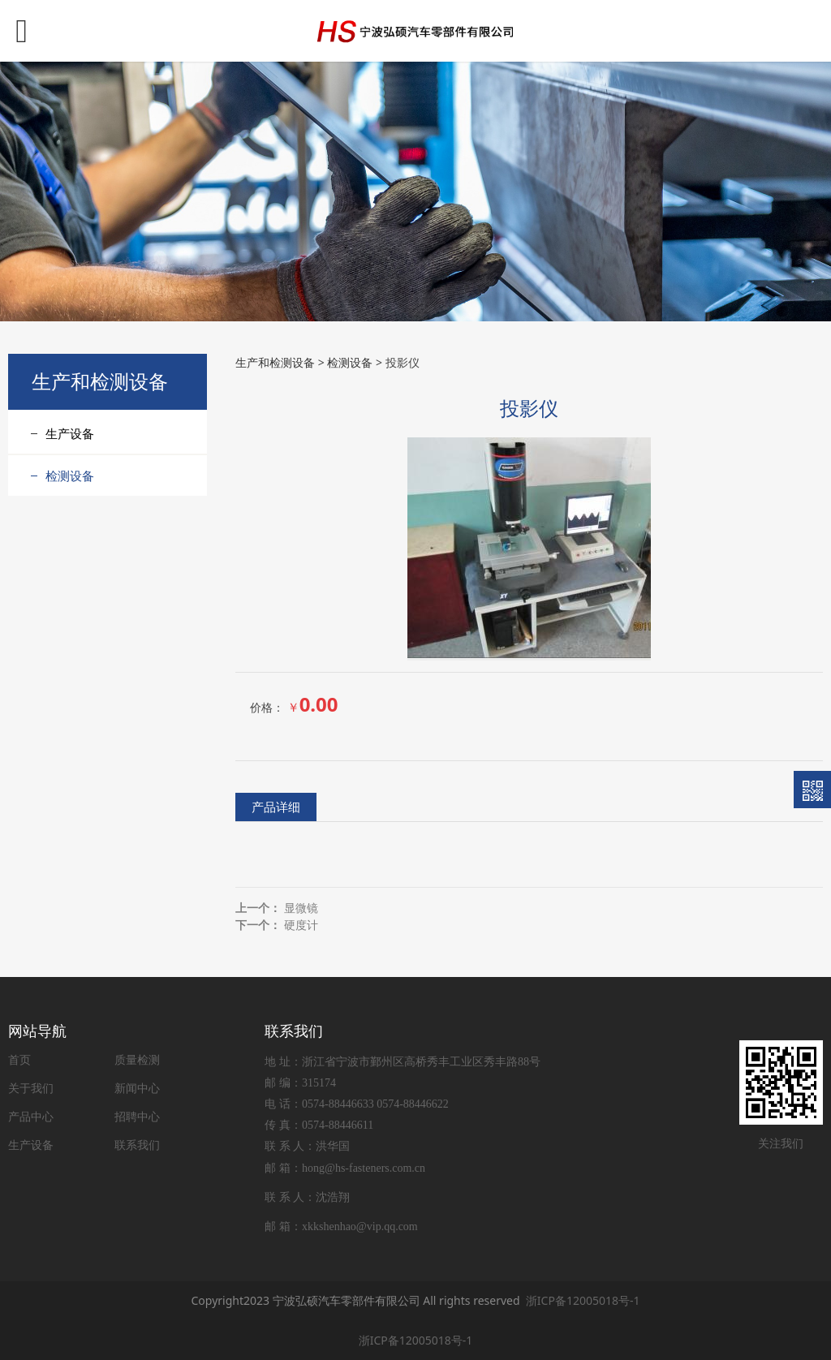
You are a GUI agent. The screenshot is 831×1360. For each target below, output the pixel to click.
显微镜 (301, 907)
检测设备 (69, 475)
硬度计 (301, 924)
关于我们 (31, 1087)
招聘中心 (137, 1116)
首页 (19, 1059)
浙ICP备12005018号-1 (583, 1300)
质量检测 (137, 1059)
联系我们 (137, 1144)
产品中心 (31, 1116)
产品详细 (276, 807)
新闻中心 (137, 1087)
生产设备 (69, 433)
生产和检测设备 (275, 362)
